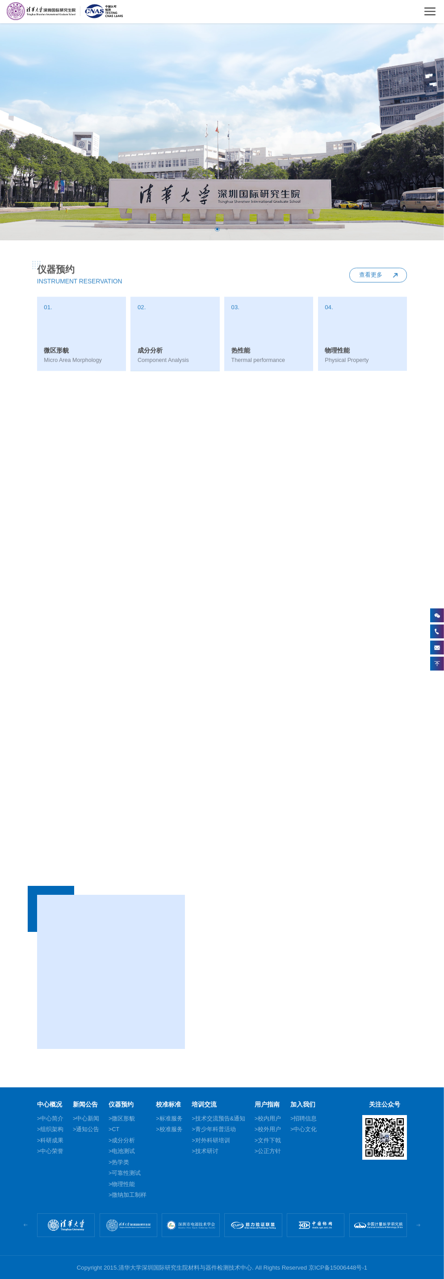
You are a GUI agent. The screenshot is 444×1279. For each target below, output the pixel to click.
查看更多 (370, 281)
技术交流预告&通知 (220, 1118)
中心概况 (49, 1104)
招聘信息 (305, 1118)
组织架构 (51, 1129)
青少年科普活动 (215, 1129)
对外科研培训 (212, 1140)
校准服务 (171, 1129)
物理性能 (123, 1184)
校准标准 (168, 1104)
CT (115, 1129)
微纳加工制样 (129, 1195)
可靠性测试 (126, 1173)
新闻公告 (85, 1104)
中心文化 (305, 1129)
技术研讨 (206, 1151)
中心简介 (51, 1118)
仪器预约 (121, 1104)
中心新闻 (87, 1118)
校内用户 (269, 1118)
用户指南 (267, 1104)
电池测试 (123, 1151)
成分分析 (123, 1140)
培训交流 (204, 1104)
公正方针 (269, 1151)
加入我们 (302, 1104)
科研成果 (51, 1140)
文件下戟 (269, 1140)
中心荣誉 (51, 1151)
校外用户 (269, 1129)
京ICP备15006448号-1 (338, 1267)
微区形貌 (123, 1118)
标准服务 (171, 1118)
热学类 (120, 1162)
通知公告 (87, 1129)
